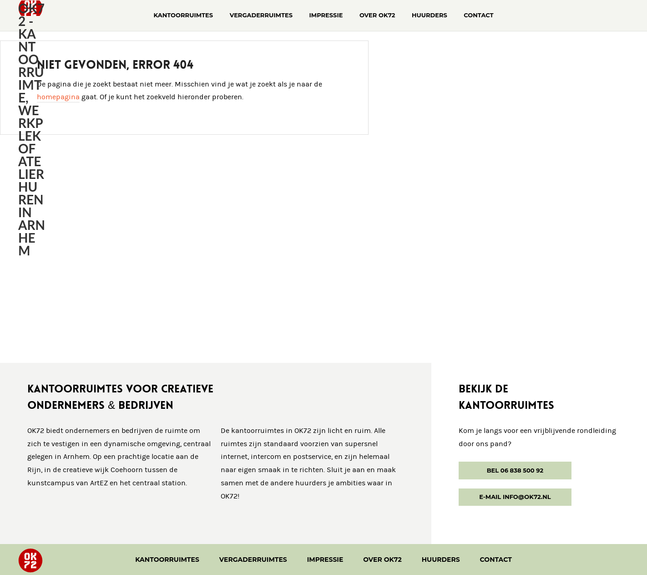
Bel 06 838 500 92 (515, 470)
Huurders (441, 559)
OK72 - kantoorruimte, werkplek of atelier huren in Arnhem (31, 129)
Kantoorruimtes (167, 559)
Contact (496, 559)
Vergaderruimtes (253, 559)
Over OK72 (382, 559)
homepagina (58, 97)
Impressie (325, 559)
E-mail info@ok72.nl (515, 496)
